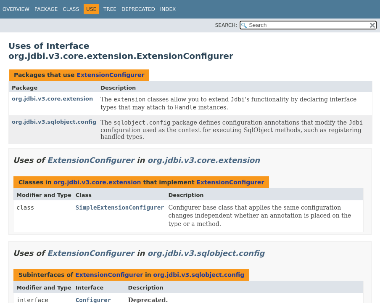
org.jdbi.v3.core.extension (52, 99)
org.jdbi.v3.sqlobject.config (54, 122)
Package (46, 9)
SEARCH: (226, 25)
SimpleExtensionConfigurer (120, 207)
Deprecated (138, 9)
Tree (109, 9)
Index (168, 9)
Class (71, 9)
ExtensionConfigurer (110, 75)
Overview (16, 9)
